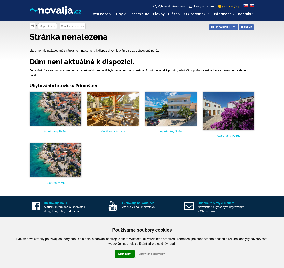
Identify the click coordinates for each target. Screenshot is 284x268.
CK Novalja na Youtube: (137, 203)
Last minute (139, 14)
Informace (224, 14)
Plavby (159, 14)
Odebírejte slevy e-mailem (216, 203)
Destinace (101, 14)
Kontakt (246, 14)
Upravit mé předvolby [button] (152, 253)
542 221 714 (229, 6)
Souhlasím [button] (124, 253)
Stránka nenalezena (72, 26)
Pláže (174, 14)
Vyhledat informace (169, 6)
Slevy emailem (201, 6)
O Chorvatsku (197, 14)
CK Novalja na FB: (56, 203)
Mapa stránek (47, 26)
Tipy (120, 14)
